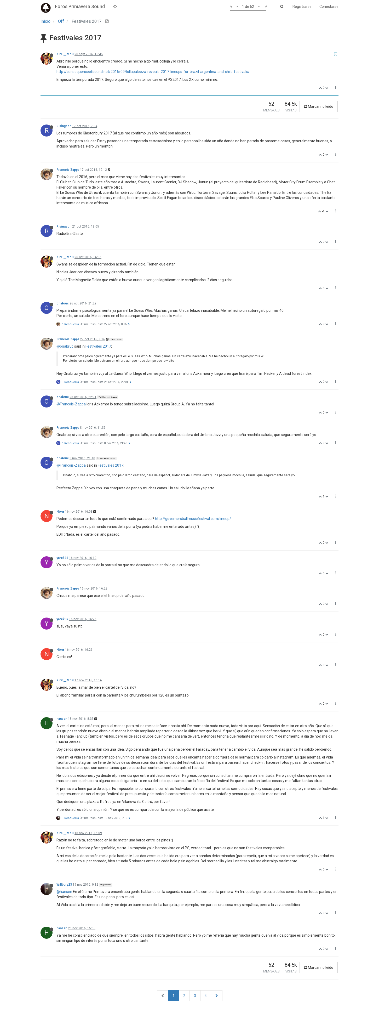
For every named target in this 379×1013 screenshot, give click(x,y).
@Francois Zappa (108, 397)
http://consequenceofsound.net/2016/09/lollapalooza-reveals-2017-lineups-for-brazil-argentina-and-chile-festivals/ (153, 72)
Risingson (63, 126)
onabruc (62, 303)
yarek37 (62, 558)
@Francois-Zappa (71, 404)
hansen (61, 719)
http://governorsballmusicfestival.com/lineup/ (193, 519)
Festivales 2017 (98, 346)
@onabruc (116, 339)
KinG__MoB (65, 54)
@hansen (105, 885)
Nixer (60, 511)
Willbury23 (64, 884)
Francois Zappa (67, 170)
